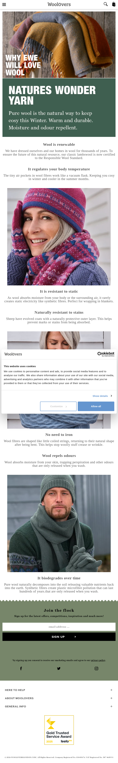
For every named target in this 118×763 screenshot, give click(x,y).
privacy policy (98, 660)
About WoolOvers (59, 698)
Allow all (96, 406)
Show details (100, 395)
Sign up (58, 637)
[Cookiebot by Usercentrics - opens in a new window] (99, 354)
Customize (58, 406)
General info (59, 707)
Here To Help (59, 690)
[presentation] (59, 649)
